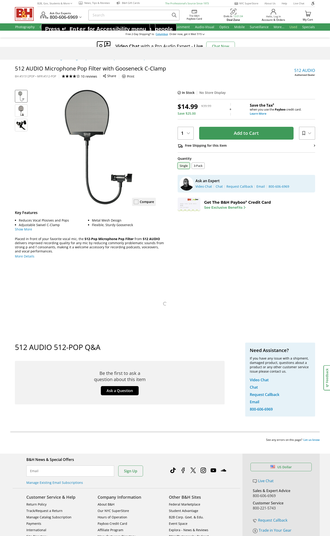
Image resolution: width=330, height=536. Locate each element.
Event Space (178, 434)
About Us (269, 3)
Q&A (102, 337)
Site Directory (36, 447)
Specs (51, 337)
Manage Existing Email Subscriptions (54, 393)
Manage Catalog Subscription (49, 428)
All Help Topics (38, 460)
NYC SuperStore (246, 3)
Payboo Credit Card (112, 434)
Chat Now (220, 46)
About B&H (106, 415)
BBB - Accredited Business (37, 484)
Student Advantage (183, 422)
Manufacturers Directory (116, 447)
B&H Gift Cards (266, 442)
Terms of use (168, 500)
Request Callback (270, 415)
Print (128, 76)
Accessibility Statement (267, 500)
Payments (33, 434)
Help (284, 3)
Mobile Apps (227, 484)
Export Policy (232, 500)
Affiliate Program (110, 441)
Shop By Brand (37, 454)
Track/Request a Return (44, 422)
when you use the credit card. (282, 109)
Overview (27, 337)
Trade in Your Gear (272, 425)
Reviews (77, 337)
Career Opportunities (114, 454)
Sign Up (130, 381)
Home (19, 58)
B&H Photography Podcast (189, 447)
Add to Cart (246, 133)
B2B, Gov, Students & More (54, 3)
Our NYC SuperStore (113, 422)
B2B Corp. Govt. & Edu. (186, 428)
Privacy (200, 500)
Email (34, 382)
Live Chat (298, 3)
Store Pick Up (264, 436)
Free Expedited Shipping (273, 449)
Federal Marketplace (184, 415)
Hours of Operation (112, 428)
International (36, 441)
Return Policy (36, 415)
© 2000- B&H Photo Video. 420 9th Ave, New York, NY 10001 (71, 500)
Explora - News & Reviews (188, 441)
